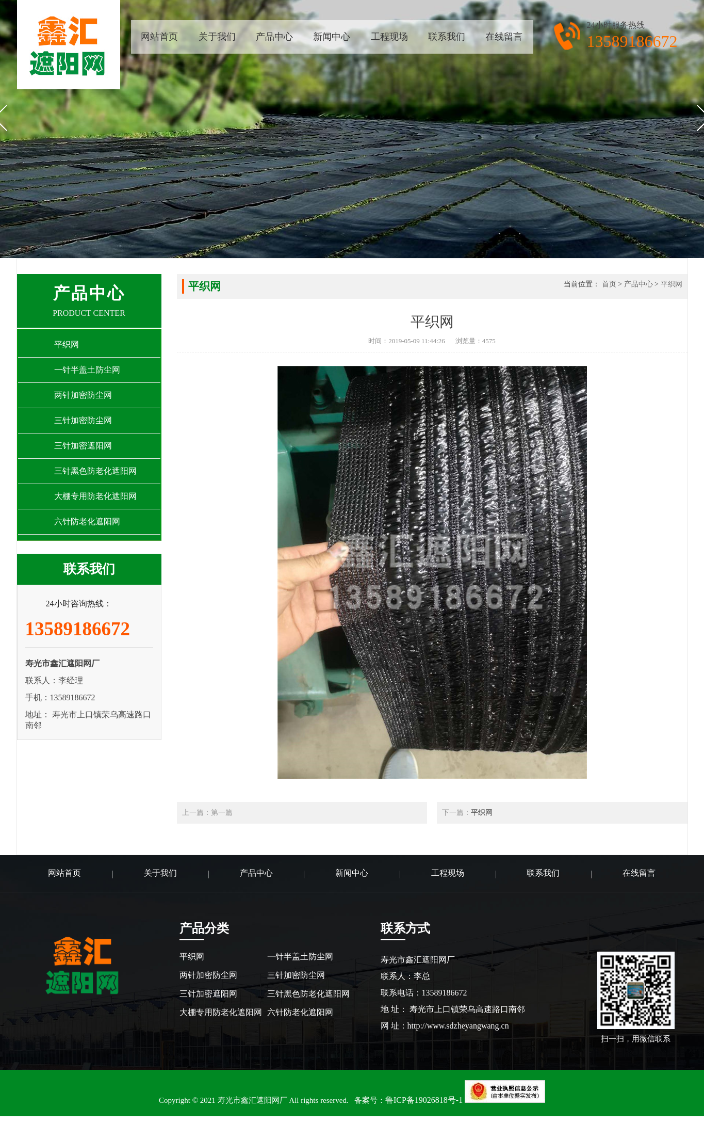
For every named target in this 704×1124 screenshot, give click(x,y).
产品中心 (274, 36)
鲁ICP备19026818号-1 (424, 1100)
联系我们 (446, 36)
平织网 (671, 284)
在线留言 (503, 36)
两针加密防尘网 (208, 975)
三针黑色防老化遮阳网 (308, 993)
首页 (609, 284)
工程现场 (389, 36)
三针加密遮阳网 (208, 993)
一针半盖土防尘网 (300, 956)
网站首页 (159, 36)
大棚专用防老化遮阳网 (220, 1012)
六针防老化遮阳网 (300, 1012)
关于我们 (217, 36)
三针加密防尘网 (296, 975)
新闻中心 (331, 36)
